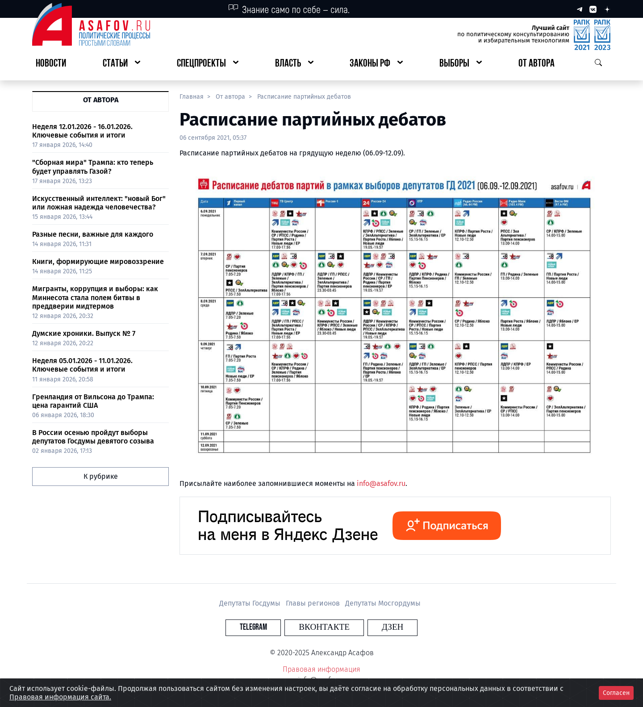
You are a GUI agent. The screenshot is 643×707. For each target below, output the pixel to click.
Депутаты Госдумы (250, 603)
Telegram (270, 627)
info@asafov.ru (381, 483)
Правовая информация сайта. (60, 697)
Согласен (616, 693)
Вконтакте (324, 627)
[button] (121, 64)
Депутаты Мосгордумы (383, 603)
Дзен (376, 627)
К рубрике (101, 476)
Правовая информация (321, 669)
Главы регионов (314, 603)
